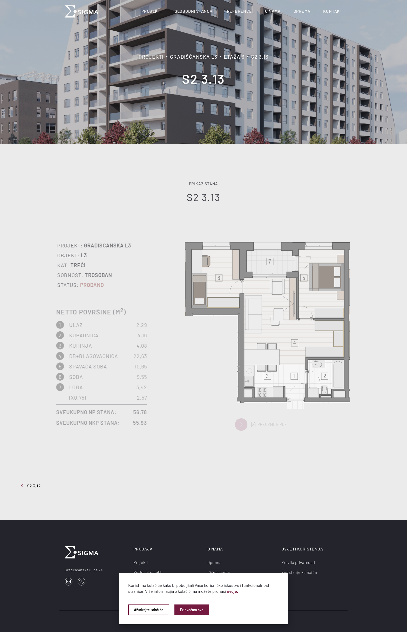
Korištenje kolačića (299, 572)
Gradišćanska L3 (193, 56)
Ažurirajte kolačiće (149, 610)
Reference (239, 11)
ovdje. (232, 591)
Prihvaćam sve (192, 610)
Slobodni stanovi (194, 11)
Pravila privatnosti (298, 562)
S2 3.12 (31, 485)
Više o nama (218, 572)
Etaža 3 (234, 56)
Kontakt (332, 11)
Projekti (151, 11)
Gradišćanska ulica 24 (84, 570)
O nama (273, 11)
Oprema (302, 11)
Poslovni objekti (148, 572)
